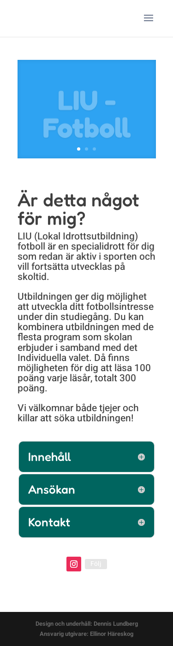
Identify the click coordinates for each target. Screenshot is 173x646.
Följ (95, 564)
